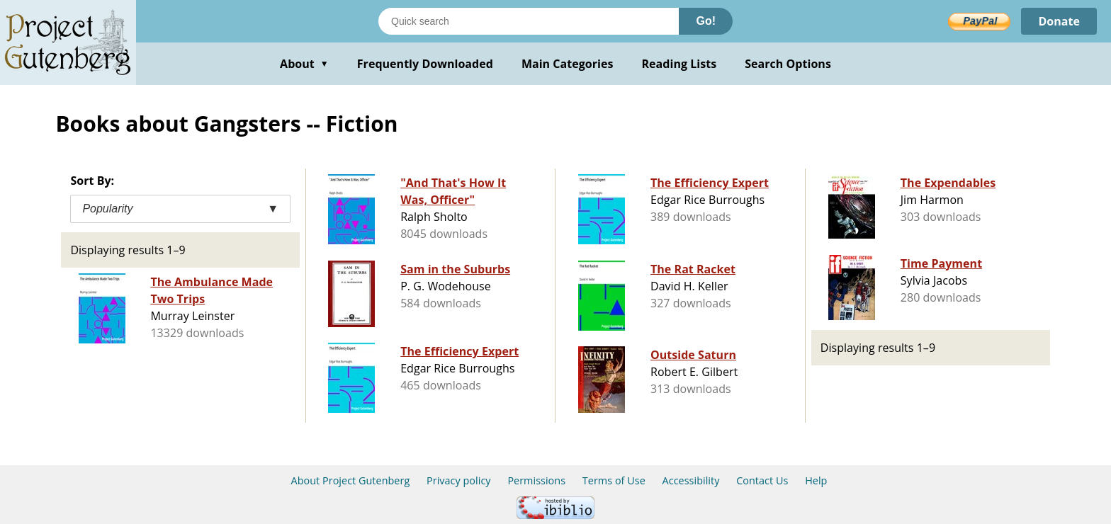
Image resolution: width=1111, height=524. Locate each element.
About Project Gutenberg (350, 480)
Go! (706, 21)
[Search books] (528, 21)
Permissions (536, 480)
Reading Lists (679, 64)
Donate (1059, 21)
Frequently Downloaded (425, 64)
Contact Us (762, 480)
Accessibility (691, 480)
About (304, 63)
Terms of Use (613, 480)
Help (816, 480)
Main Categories (567, 64)
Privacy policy (459, 480)
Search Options (788, 64)
